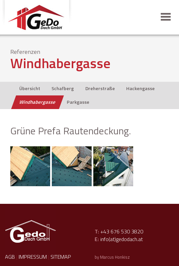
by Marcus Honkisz (112, 257)
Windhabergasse (37, 102)
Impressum (33, 257)
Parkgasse (78, 102)
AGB (10, 257)
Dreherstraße (100, 88)
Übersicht (29, 88)
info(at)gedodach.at (121, 239)
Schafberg (62, 88)
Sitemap (60, 257)
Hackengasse (140, 88)
